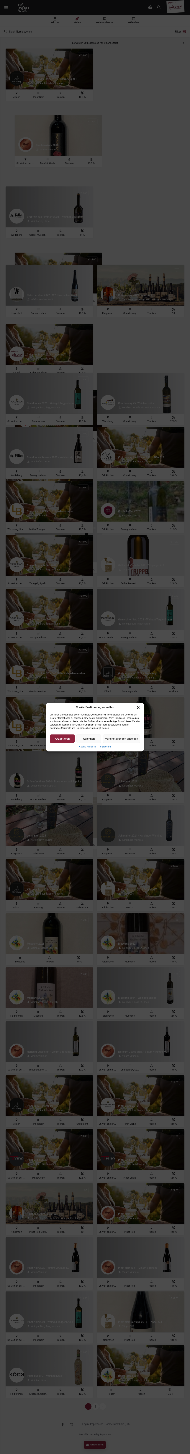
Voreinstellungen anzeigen (121, 738)
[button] (138, 707)
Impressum (105, 747)
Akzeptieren (62, 738)
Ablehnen (89, 738)
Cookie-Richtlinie (87, 747)
